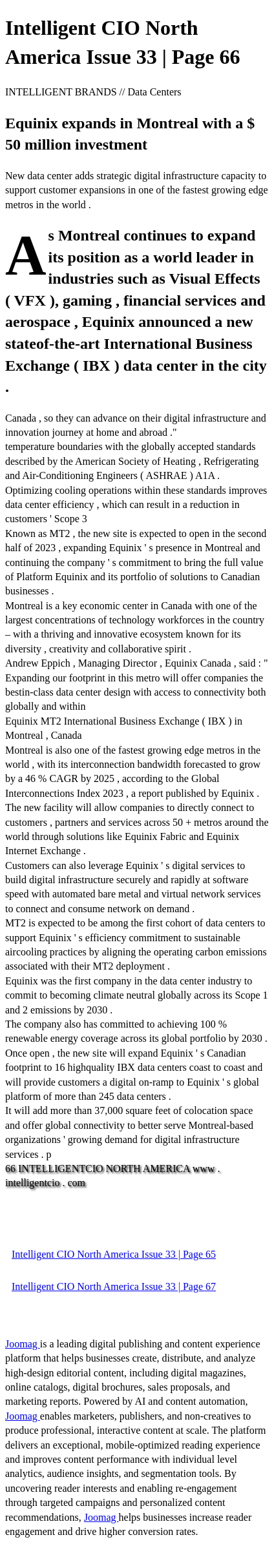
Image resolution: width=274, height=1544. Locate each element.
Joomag (22, 1343)
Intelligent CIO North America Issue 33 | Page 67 (114, 1286)
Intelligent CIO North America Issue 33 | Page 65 (114, 1254)
